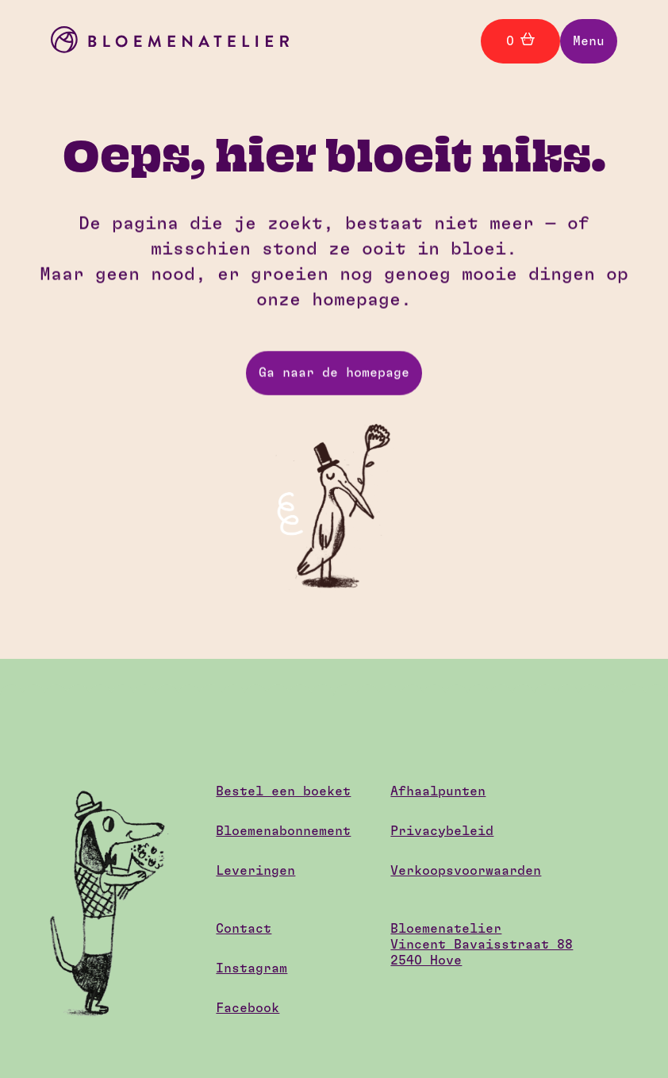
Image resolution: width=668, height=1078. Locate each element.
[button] (588, 41)
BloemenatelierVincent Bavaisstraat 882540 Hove (481, 944)
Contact (243, 928)
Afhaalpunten (438, 791)
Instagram (251, 968)
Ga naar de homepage (334, 373)
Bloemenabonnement (283, 831)
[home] (170, 41)
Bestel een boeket (283, 791)
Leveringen (255, 870)
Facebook (247, 1008)
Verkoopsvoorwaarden (465, 870)
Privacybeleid (441, 831)
